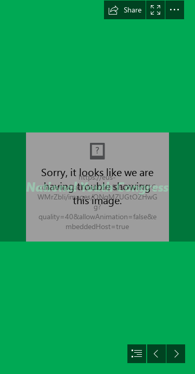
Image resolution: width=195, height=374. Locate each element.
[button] (125, 10)
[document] (97, 187)
